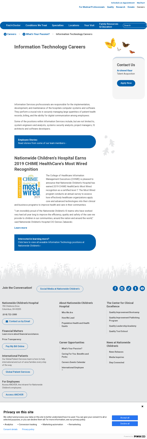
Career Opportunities (71, 356)
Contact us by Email (18, 321)
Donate (131, 7)
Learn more (20, 227)
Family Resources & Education (108, 25)
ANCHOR (66, 395)
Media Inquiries (116, 371)
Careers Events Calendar (73, 376)
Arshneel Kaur (125, 70)
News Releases (116, 366)
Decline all (124, 423)
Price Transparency (11, 339)
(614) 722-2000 (9, 314)
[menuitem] (13, 25)
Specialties (58, 25)
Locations (74, 25)
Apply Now (126, 83)
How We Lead (68, 317)
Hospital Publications (119, 381)
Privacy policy (28, 429)
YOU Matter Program (72, 390)
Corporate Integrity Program (75, 331)
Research (120, 7)
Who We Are (67, 312)
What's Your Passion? (72, 362)
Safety (112, 341)
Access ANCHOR (14, 394)
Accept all (124, 418)
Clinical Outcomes (118, 336)
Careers (141, 7)
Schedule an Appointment (123, 3)
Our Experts (114, 387)
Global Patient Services (18, 372)
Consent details (10, 429)
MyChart (141, 3)
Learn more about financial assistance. (20, 334)
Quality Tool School (118, 331)
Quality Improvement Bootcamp (124, 312)
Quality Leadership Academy (122, 325)
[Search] (134, 25)
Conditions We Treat (36, 25)
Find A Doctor (13, 25)
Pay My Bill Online (15, 346)
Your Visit (89, 25)
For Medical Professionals (92, 7)
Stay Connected (116, 376)
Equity (112, 347)
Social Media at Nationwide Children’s (60, 288)
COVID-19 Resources (72, 400)
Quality (110, 7)
